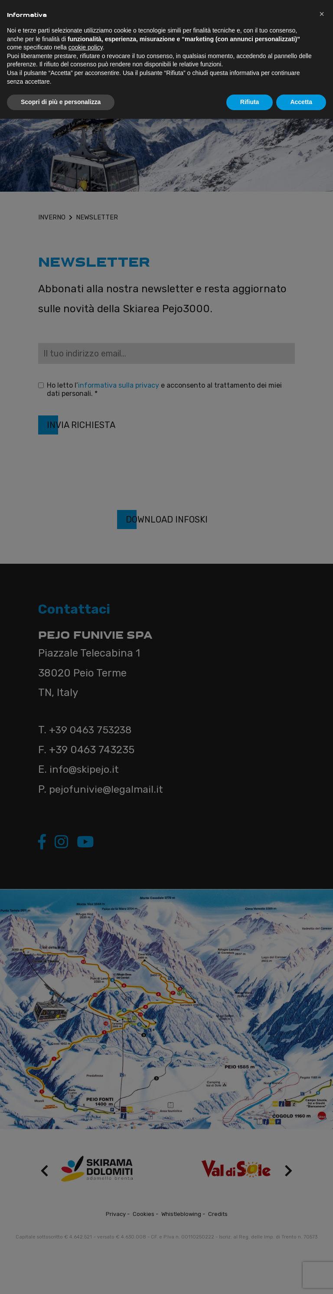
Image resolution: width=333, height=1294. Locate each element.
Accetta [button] (301, 101)
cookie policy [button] (86, 47)
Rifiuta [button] (249, 101)
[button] (322, 14)
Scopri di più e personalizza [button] (61, 101)
